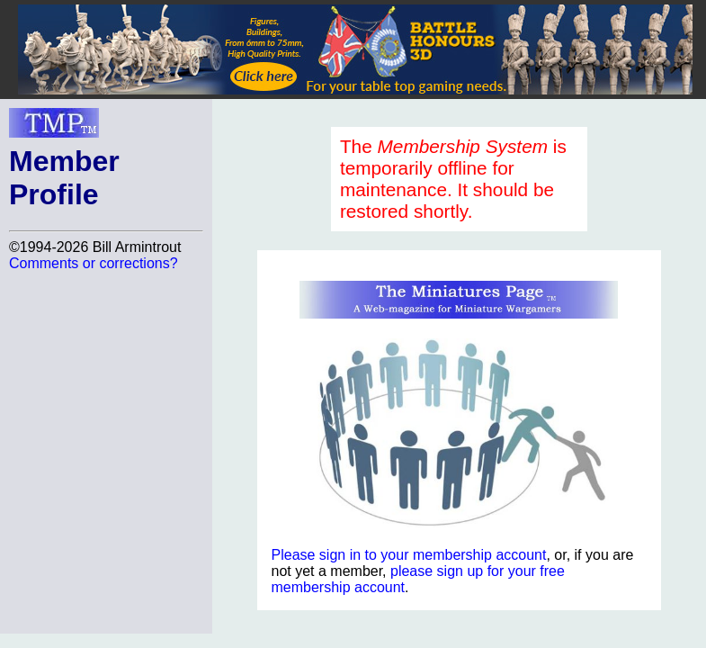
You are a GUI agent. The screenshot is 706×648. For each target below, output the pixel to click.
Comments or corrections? (93, 263)
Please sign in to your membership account (409, 554)
